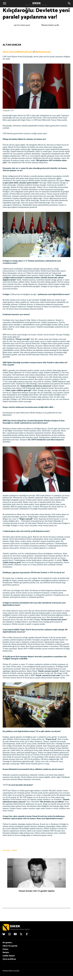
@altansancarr (43, 52)
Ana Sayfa (6, 850)
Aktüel (14, 850)
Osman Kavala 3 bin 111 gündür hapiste (36, 891)
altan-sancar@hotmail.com (18, 52)
